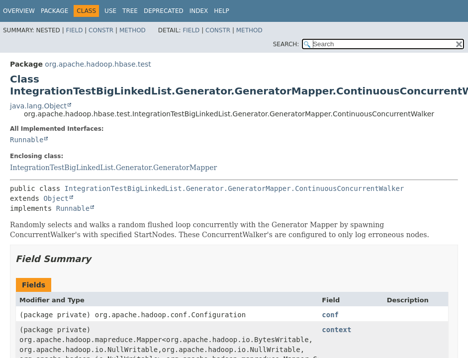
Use (110, 10)
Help (221, 10)
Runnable (26, 140)
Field (74, 30)
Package (54, 10)
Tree (130, 10)
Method (132, 30)
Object (56, 198)
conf (330, 315)
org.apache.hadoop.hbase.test (98, 64)
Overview (19, 10)
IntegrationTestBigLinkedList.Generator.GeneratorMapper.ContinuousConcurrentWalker (234, 188)
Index (198, 10)
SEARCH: (286, 44)
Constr (101, 30)
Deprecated (164, 10)
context (336, 330)
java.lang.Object (38, 106)
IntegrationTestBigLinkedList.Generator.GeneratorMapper (113, 168)
